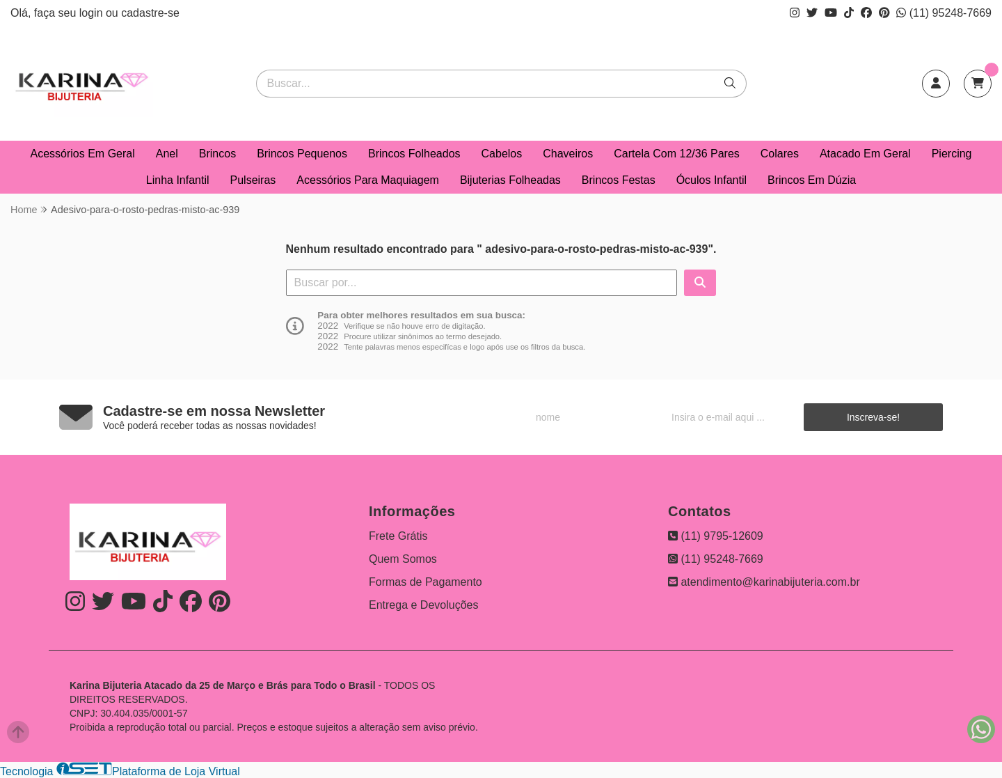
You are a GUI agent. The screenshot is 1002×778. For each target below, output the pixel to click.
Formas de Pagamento (425, 582)
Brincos (217, 154)
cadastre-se (150, 13)
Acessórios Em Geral (83, 154)
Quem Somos (403, 559)
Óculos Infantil (711, 180)
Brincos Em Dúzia (812, 180)
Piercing (952, 154)
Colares (780, 154)
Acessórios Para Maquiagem (367, 180)
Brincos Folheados (414, 154)
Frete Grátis (398, 536)
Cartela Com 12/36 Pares (677, 154)
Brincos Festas (618, 180)
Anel (167, 154)
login (92, 13)
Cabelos (502, 154)
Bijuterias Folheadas (510, 180)
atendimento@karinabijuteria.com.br (764, 582)
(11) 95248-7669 (944, 13)
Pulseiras (253, 180)
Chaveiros (568, 154)
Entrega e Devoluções (423, 605)
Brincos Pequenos (302, 154)
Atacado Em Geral (865, 154)
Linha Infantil (177, 180)
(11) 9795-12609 (715, 536)
